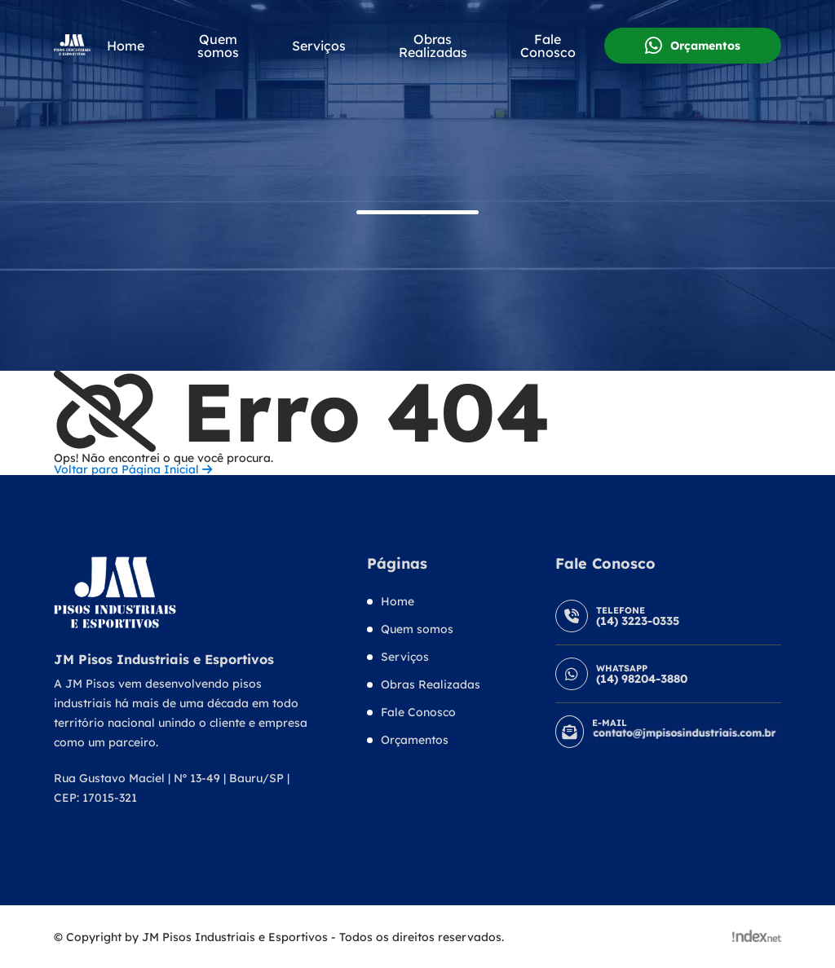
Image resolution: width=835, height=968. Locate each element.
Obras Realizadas (433, 45)
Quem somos (218, 45)
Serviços (319, 45)
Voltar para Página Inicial (133, 469)
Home (125, 45)
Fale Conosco (548, 45)
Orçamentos (692, 45)
